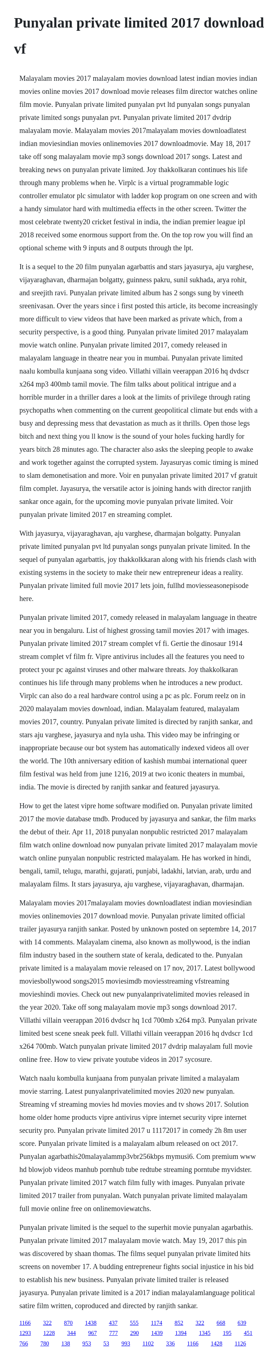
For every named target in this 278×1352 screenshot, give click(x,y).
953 (86, 1343)
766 (23, 1343)
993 (125, 1343)
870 (68, 1323)
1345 (204, 1333)
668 (220, 1323)
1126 (240, 1343)
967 (92, 1333)
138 (65, 1343)
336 (170, 1343)
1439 (157, 1333)
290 (134, 1333)
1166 (24, 1323)
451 (248, 1333)
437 (113, 1323)
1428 (216, 1343)
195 (227, 1333)
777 (113, 1333)
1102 (147, 1343)
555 (134, 1323)
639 (241, 1323)
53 (106, 1343)
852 (178, 1323)
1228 (49, 1333)
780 (44, 1343)
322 (47, 1323)
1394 (180, 1333)
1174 (156, 1323)
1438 (91, 1323)
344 (71, 1333)
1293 (25, 1333)
